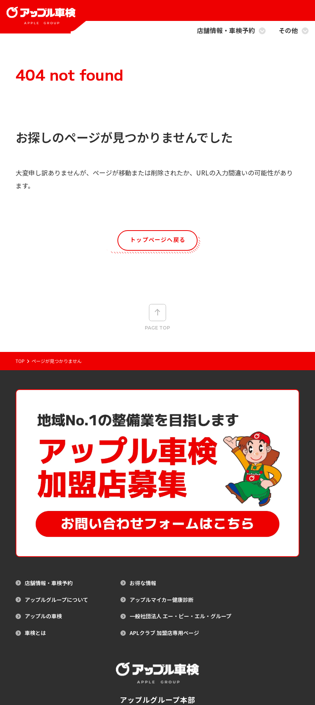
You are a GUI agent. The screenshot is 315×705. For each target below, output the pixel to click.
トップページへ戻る (158, 241)
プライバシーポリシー (174, 670)
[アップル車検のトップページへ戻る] (44, 21)
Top (20, 375)
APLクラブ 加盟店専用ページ (164, 547)
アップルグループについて (56, 514)
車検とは (35, 547)
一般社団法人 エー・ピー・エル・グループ (180, 531)
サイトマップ (132, 670)
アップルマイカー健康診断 (161, 514)
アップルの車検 (43, 531)
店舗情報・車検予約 (231, 31)
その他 (294, 31)
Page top (157, 322)
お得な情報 (143, 497)
